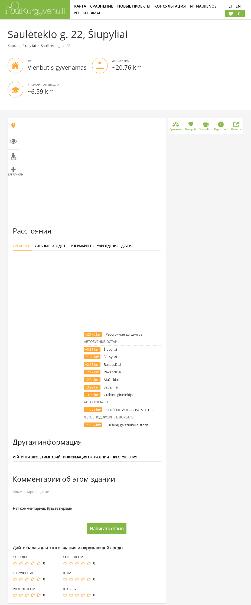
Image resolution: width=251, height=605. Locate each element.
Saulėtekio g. (51, 45)
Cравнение (101, 6)
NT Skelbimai (87, 13)
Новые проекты (133, 6)
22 (68, 45)
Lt (231, 6)
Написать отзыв (106, 529)
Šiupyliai (29, 45)
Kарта (80, 6)
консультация (170, 6)
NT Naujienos (203, 6)
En (238, 6)
